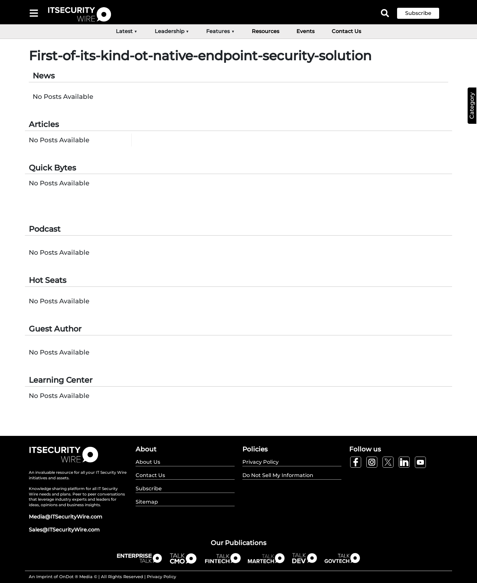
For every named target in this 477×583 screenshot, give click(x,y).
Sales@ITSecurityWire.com (64, 530)
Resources (265, 31)
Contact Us (346, 31)
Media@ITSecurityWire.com (65, 517)
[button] (423, 13)
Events (305, 31)
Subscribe (418, 13)
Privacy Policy (161, 576)
